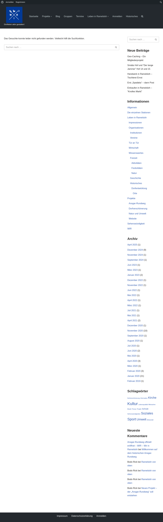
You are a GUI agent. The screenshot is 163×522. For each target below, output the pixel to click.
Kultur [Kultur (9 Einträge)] (132, 403)
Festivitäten (137, 168)
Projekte (131, 198)
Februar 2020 (133, 371)
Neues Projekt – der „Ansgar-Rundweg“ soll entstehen (142, 492)
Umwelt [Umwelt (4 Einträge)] (141, 419)
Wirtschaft (133, 148)
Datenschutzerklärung (82, 516)
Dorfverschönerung (138, 208)
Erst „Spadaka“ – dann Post (140, 82)
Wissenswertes (136, 153)
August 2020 (133, 341)
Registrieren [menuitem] (20, 2)
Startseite (33, 16)
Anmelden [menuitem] (10, 2)
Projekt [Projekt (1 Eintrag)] (139, 409)
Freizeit (133, 158)
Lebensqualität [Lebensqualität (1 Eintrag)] (143, 404)
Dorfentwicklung (139, 188)
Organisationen (136, 128)
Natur (134, 173)
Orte (135, 193)
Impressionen (135, 122)
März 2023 (132, 270)
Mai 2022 (131, 295)
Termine (80, 16)
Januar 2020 (133, 376)
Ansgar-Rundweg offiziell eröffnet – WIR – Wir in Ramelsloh (139, 446)
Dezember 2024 (135, 250)
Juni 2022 (132, 290)
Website (133, 218)
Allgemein (132, 107)
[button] (51, 16)
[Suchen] (58, 47)
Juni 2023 (132, 265)
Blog (58, 16)
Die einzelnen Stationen (138, 112)
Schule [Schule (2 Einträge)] (145, 409)
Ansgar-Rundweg (137, 203)
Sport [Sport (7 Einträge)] (131, 419)
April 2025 (132, 245)
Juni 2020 (132, 351)
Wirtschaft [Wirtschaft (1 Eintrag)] (150, 420)
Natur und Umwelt (137, 213)
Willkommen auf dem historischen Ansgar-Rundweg (142, 453)
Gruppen (68, 16)
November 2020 (135, 331)
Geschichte (135, 178)
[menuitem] (2, 2)
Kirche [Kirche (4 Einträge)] (152, 397)
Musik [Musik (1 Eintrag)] (129, 409)
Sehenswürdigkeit (136, 223)
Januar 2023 (133, 275)
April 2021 (132, 320)
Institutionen (136, 133)
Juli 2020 (131, 346)
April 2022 (132, 300)
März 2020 (132, 366)
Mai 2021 (131, 315)
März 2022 (132, 305)
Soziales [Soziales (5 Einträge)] (147, 413)
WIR (129, 229)
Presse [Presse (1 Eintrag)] (134, 409)
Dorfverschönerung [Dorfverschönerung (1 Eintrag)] (133, 398)
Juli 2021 (131, 310)
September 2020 (135, 336)
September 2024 (135, 260)
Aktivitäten (136, 163)
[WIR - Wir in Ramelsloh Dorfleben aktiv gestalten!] (14, 16)
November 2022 (135, 285)
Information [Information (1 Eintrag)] (144, 398)
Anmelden (117, 16)
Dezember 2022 (135, 280)
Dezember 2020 (135, 325)
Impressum (62, 516)
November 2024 (135, 255)
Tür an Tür (134, 143)
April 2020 (132, 361)
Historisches (132, 16)
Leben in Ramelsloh (137, 117)
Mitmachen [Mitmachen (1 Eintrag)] (152, 404)
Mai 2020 (131, 356)
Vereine (133, 138)
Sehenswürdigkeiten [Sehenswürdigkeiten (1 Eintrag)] (133, 414)
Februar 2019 (133, 381)
